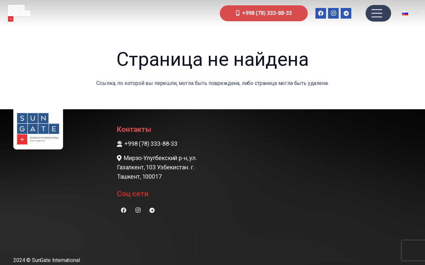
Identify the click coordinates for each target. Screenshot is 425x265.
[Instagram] (333, 13)
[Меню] (376, 13)
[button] (409, 13)
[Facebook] (320, 13)
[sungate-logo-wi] (19, 13)
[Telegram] (346, 13)
